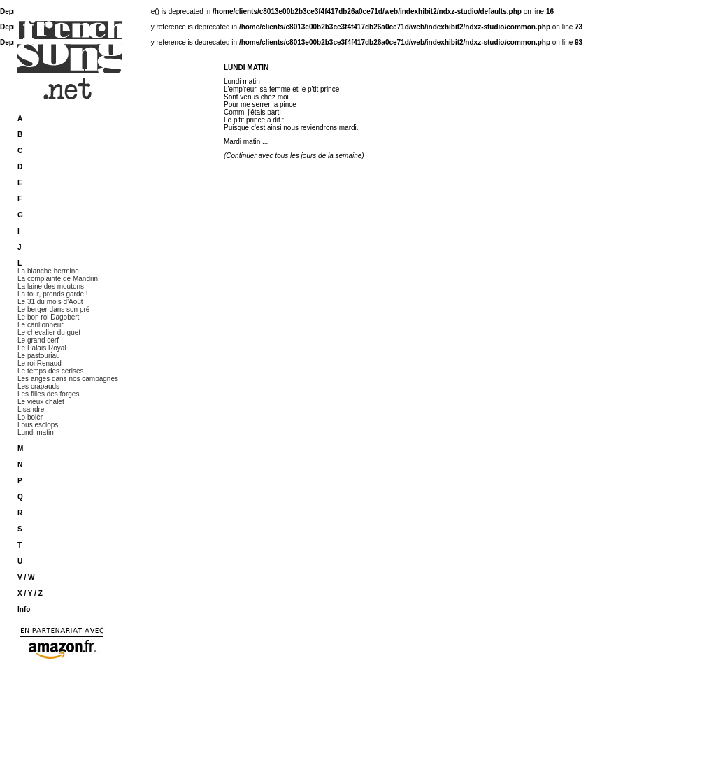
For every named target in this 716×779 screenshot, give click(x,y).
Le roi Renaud (39, 363)
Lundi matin (35, 432)
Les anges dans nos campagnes (67, 379)
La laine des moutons (50, 286)
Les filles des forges (48, 394)
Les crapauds (38, 386)
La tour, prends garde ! (52, 294)
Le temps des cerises (50, 371)
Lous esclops (37, 425)
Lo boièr (30, 417)
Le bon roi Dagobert (48, 317)
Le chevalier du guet (48, 332)
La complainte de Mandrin (57, 279)
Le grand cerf (38, 340)
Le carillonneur (40, 325)
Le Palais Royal (41, 348)
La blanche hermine (48, 271)
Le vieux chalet (40, 402)
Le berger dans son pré (53, 309)
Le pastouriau (38, 355)
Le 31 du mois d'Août (50, 302)
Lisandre (30, 409)
